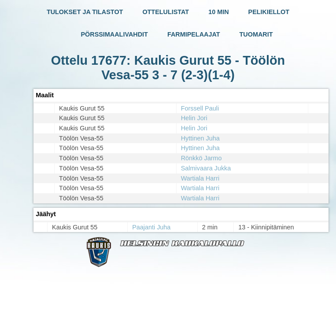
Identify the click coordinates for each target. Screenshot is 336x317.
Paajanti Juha (151, 227)
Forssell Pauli (200, 108)
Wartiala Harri (200, 178)
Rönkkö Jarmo (201, 158)
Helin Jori (194, 118)
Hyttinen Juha (200, 138)
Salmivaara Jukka (206, 168)
